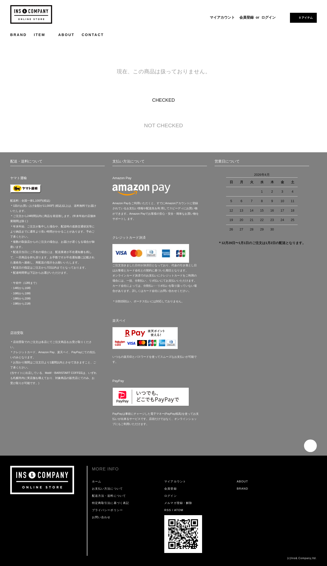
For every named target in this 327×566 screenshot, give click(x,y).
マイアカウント (222, 17)
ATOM (178, 510)
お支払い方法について (107, 488)
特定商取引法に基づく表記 (110, 502)
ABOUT (66, 35)
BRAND (18, 35)
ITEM (42, 34)
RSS (167, 510)
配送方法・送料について (109, 495)
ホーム (96, 481)
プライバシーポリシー (107, 510)
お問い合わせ (101, 517)
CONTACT (93, 35)
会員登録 (246, 17)
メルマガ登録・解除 (178, 502)
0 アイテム (303, 17)
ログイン (268, 17)
